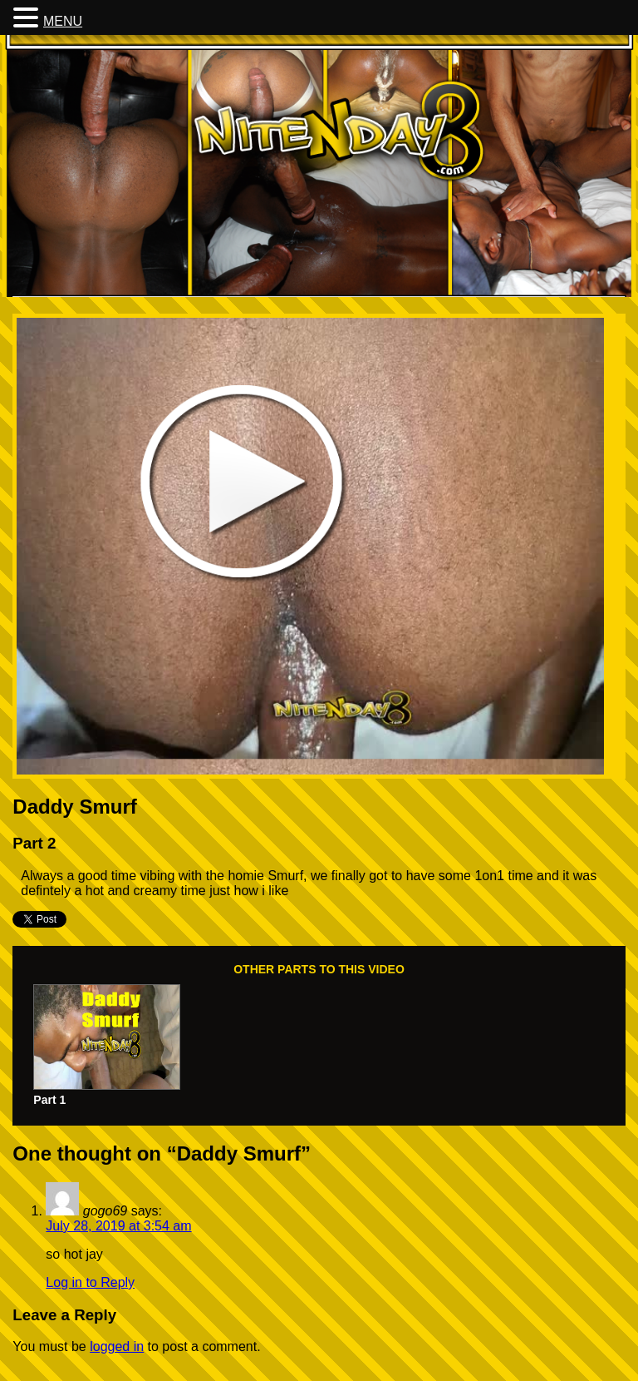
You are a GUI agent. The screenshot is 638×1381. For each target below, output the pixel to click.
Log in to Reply (90, 1282)
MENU (62, 21)
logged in (117, 1346)
